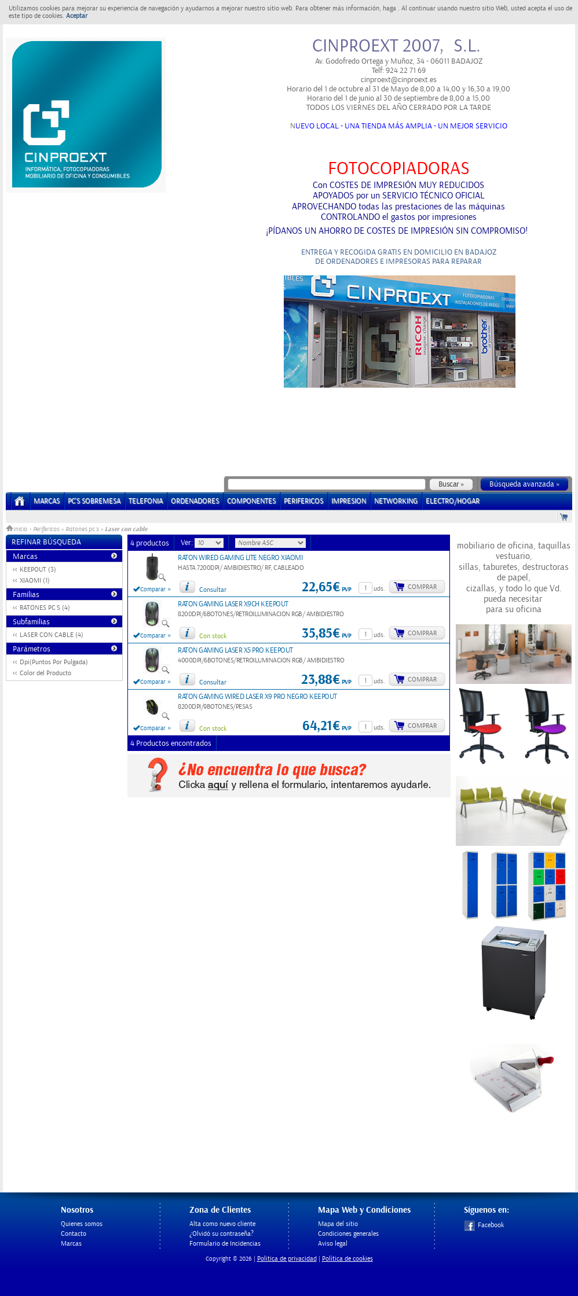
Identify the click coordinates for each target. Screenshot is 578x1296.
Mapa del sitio (338, 1224)
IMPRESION (348, 501)
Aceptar (76, 16)
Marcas (47, 501)
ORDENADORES (195, 501)
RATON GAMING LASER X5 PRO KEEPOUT (235, 650)
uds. (379, 588)
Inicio (17, 529)
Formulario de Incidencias (225, 1243)
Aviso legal (332, 1243)
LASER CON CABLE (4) (51, 635)
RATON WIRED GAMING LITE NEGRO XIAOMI (240, 558)
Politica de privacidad (287, 1258)
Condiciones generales (348, 1234)
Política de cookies (347, 1258)
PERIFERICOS (303, 501)
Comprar (422, 587)
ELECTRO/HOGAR (453, 501)
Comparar (153, 589)
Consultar (212, 590)
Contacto (73, 1234)
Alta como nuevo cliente (222, 1224)
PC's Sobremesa (94, 501)
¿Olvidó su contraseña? (221, 1234)
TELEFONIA (146, 501)
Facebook (484, 1225)
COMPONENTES (251, 501)
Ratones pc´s (81, 529)
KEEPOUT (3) (38, 569)
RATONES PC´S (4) (45, 608)
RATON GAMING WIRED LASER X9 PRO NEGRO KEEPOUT (257, 697)
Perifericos (46, 529)
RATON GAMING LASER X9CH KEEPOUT (233, 604)
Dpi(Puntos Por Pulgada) (54, 662)
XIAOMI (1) (35, 580)
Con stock (212, 636)
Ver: (188, 542)
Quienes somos (82, 1224)
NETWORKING (396, 501)
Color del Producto (45, 673)
